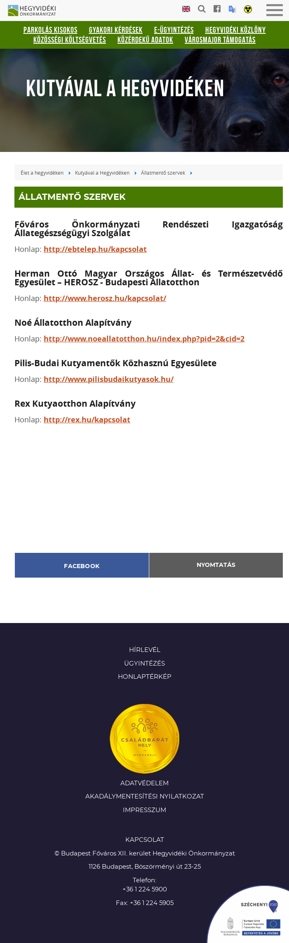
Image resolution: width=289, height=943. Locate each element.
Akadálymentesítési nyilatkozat (144, 797)
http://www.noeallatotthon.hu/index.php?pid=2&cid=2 (144, 339)
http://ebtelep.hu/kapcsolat (95, 249)
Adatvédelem (144, 783)
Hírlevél (144, 650)
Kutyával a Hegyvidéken (102, 172)
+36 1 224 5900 (144, 889)
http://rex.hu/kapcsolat (87, 420)
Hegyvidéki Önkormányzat (35, 11)
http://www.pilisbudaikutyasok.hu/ (109, 379)
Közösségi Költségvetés (69, 39)
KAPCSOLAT (144, 840)
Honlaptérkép (145, 677)
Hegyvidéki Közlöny (235, 29)
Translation (232, 9)
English (186, 9)
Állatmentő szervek (163, 172)
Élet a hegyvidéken (42, 172)
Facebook (81, 566)
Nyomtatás (216, 565)
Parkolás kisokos (50, 29)
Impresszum (144, 810)
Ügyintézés (144, 664)
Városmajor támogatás (220, 39)
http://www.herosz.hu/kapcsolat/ (105, 298)
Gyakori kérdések (116, 29)
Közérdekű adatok (145, 39)
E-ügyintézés (174, 29)
